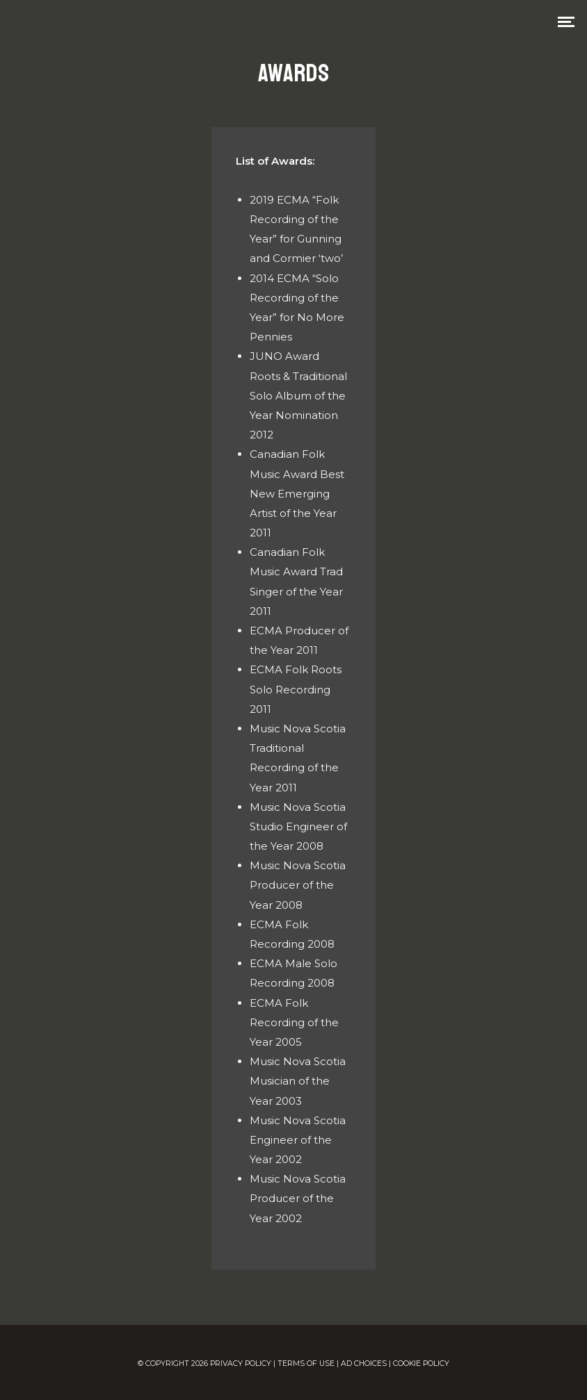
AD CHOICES (364, 1363)
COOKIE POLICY (421, 1363)
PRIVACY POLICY (240, 1363)
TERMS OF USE (306, 1363)
